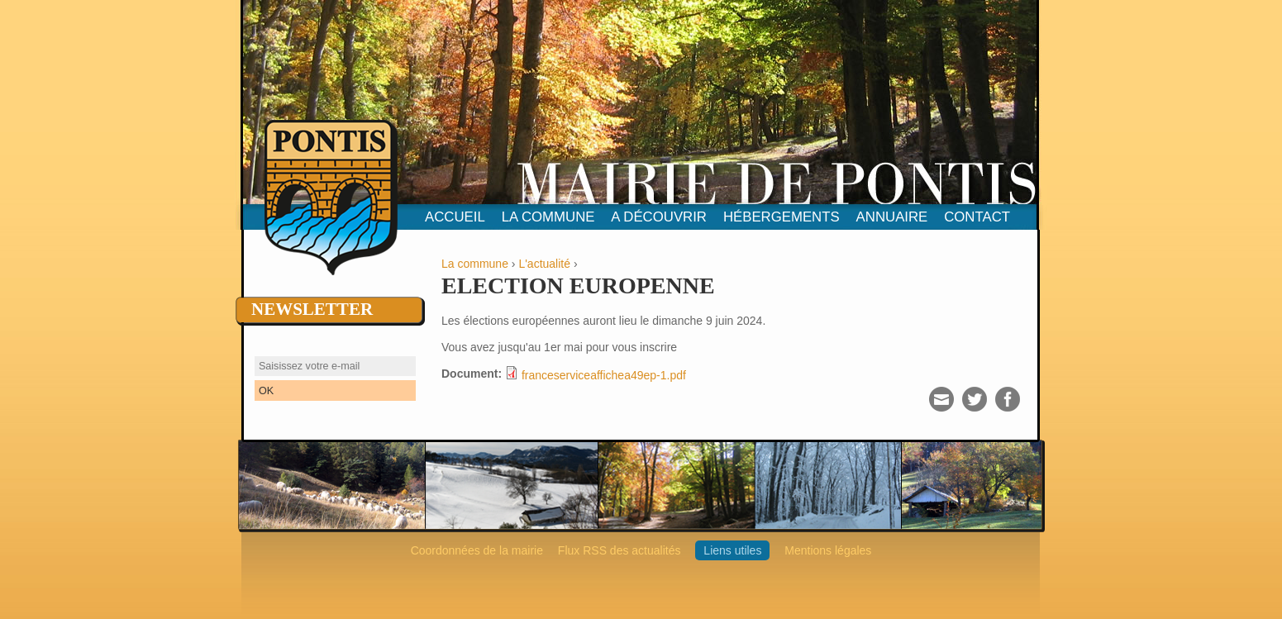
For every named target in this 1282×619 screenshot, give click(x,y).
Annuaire (892, 217)
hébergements (781, 217)
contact (977, 217)
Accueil (455, 217)
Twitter (974, 399)
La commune (548, 217)
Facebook (1007, 399)
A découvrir (659, 217)
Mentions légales (827, 550)
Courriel (941, 399)
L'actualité (544, 263)
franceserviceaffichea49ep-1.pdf (604, 375)
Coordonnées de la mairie (477, 550)
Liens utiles (732, 550)
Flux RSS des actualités (619, 550)
